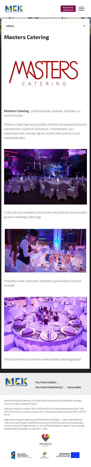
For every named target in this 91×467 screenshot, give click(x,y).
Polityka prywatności (49, 387)
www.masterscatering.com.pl (61, 359)
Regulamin (74, 387)
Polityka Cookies (46, 382)
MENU (10, 26)
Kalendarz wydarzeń (68, 8)
